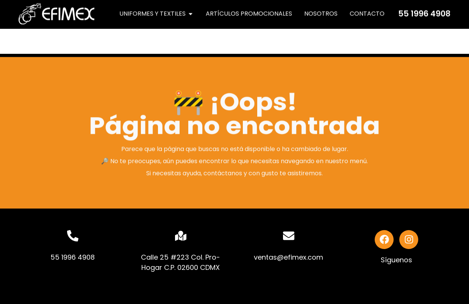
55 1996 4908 (424, 12)
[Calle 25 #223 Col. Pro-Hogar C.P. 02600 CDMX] (180, 235)
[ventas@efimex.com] (288, 235)
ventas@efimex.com (288, 257)
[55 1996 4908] (72, 235)
